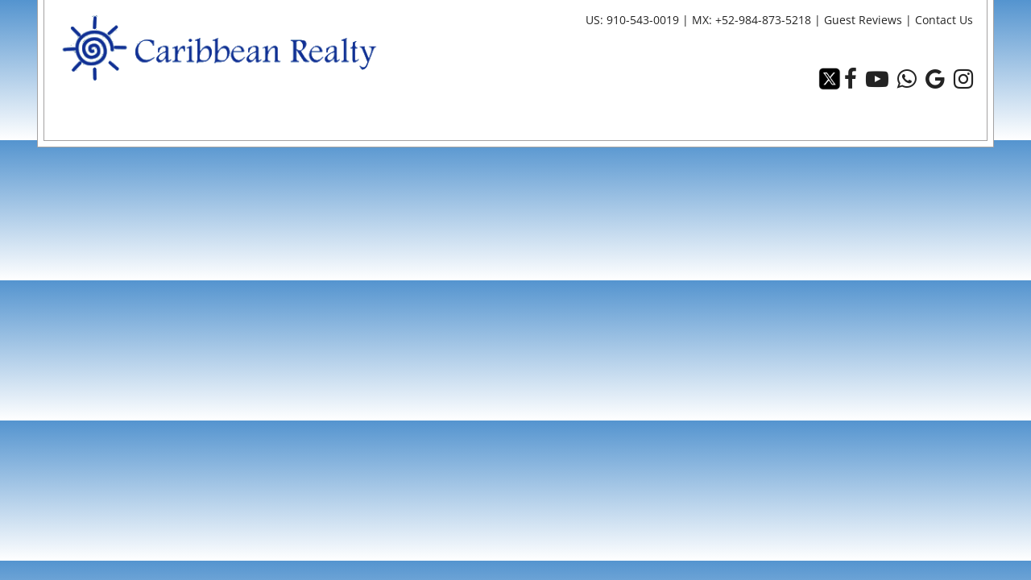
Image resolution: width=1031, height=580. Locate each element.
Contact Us (944, 19)
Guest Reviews (865, 19)
